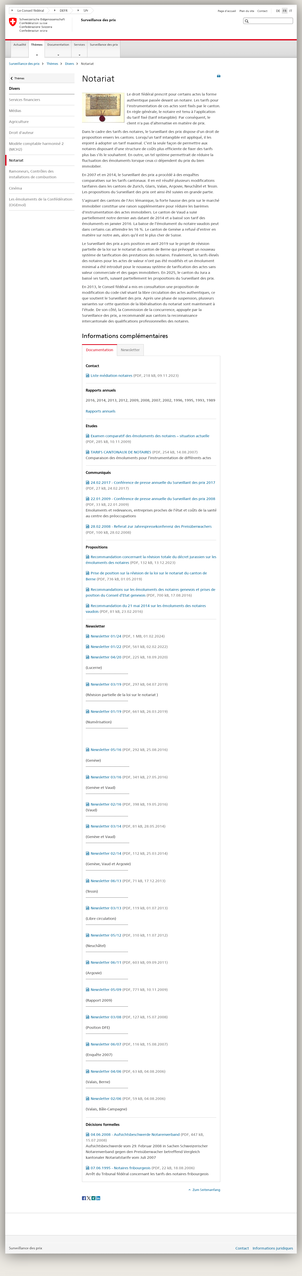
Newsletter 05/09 (129, 989)
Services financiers (24, 99)
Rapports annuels (100, 411)
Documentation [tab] (99, 349)
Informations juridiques (273, 1248)
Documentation (58, 44)
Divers (69, 64)
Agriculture (19, 121)
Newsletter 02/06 (128, 1098)
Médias (15, 110)
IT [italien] (290, 11)
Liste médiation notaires (135, 375)
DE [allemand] (278, 11)
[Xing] (93, 1198)
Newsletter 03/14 (128, 826)
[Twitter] (89, 1198)
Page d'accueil (227, 11)
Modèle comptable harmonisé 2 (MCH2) (36, 146)
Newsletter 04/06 (128, 1071)
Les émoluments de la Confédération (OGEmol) (40, 202)
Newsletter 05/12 (129, 935)
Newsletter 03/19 (129, 684)
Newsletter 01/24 (128, 636)
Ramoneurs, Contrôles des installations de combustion (32, 174)
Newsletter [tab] (130, 349)
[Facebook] (84, 1198)
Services (79, 44)
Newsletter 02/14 (129, 853)
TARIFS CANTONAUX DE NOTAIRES (144, 452)
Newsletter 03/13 (129, 908)
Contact (262, 11)
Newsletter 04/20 (129, 657)
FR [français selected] (285, 11)
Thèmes (38, 46)
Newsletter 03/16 (129, 777)
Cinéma (15, 188)
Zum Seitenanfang (206, 1190)
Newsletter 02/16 (129, 804)
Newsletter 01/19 (129, 711)
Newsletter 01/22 (129, 646)
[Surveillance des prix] (80, 25)
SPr (83, 10)
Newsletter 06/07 (129, 1044)
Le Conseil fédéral (28, 10)
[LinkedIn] (98, 1198)
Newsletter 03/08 (129, 1017)
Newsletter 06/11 (129, 962)
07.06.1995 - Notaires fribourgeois (143, 1168)
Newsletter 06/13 (128, 880)
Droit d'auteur (21, 132)
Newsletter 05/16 (129, 749)
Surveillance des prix (104, 44)
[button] (247, 21)
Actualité (19, 44)
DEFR (61, 10)
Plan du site (246, 11)
